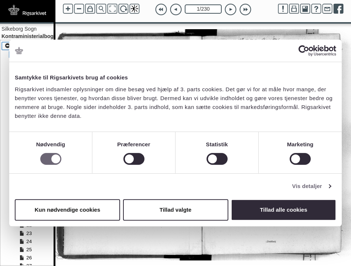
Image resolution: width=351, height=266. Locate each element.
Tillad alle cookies (283, 210)
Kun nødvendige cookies (67, 210)
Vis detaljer (307, 186)
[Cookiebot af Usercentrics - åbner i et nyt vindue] (304, 50)
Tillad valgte (175, 210)
